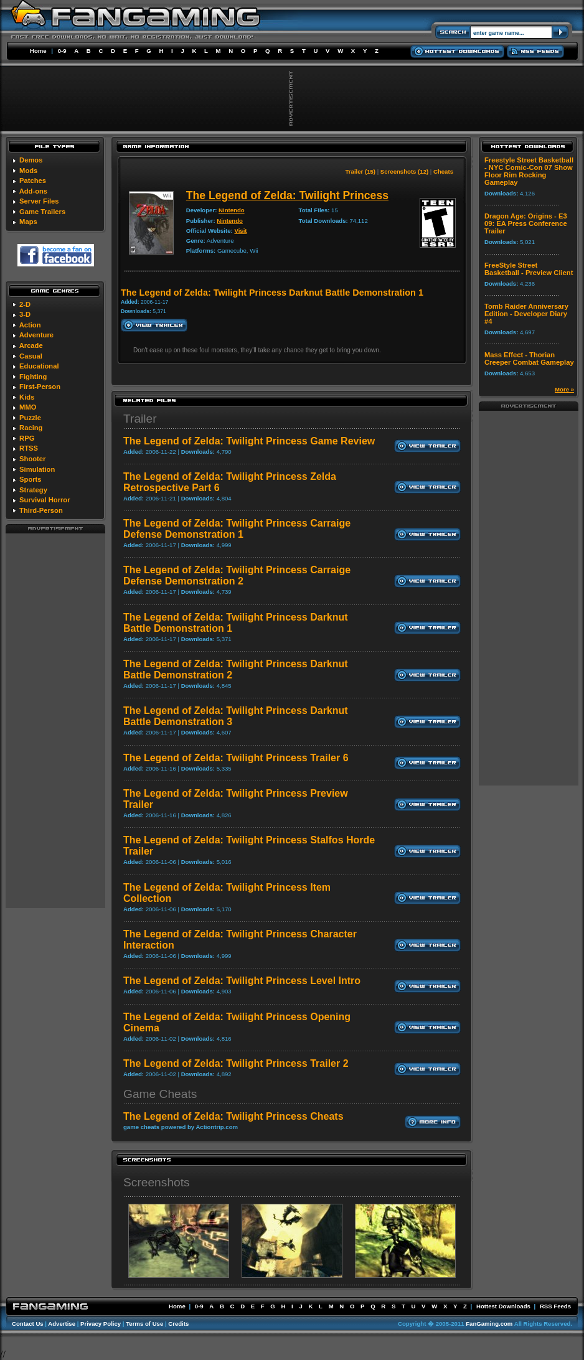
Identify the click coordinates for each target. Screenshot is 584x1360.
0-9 (62, 50)
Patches (32, 180)
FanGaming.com (489, 1323)
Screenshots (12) (404, 171)
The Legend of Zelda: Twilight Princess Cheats (233, 1116)
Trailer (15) (361, 171)
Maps (28, 221)
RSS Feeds (555, 1306)
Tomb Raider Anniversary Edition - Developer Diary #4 (526, 313)
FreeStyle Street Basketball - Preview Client (528, 268)
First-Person (39, 386)
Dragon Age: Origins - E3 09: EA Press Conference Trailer (525, 223)
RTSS (28, 448)
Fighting (33, 376)
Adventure (36, 335)
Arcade (31, 345)
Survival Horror (44, 500)
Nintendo (232, 210)
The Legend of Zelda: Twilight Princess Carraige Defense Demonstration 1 (237, 529)
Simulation (37, 469)
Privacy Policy (100, 1323)
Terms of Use (144, 1323)
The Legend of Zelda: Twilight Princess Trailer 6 (236, 758)
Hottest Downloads (503, 1306)
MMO (27, 407)
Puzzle (30, 417)
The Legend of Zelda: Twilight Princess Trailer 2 (236, 1063)
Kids (26, 397)
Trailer (140, 418)
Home (38, 50)
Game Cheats (160, 1093)
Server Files (39, 201)
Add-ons (33, 191)
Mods (28, 170)
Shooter (32, 458)
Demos (30, 160)
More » (564, 389)
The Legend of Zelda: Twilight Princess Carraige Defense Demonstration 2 (237, 575)
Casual (30, 356)
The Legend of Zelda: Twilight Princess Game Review (249, 441)
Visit (240, 230)
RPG (26, 438)
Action (30, 325)
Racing (30, 427)
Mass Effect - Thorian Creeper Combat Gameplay (529, 358)
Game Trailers (42, 211)
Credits (178, 1323)
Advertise (61, 1323)
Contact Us (28, 1323)
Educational (39, 366)
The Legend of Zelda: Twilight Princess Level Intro (241, 980)
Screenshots (156, 1182)
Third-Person (41, 510)
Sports (30, 479)
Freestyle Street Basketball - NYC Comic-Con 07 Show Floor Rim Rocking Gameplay (528, 171)
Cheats (443, 171)
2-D (25, 304)
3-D (25, 314)
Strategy (33, 490)
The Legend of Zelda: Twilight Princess (287, 195)
